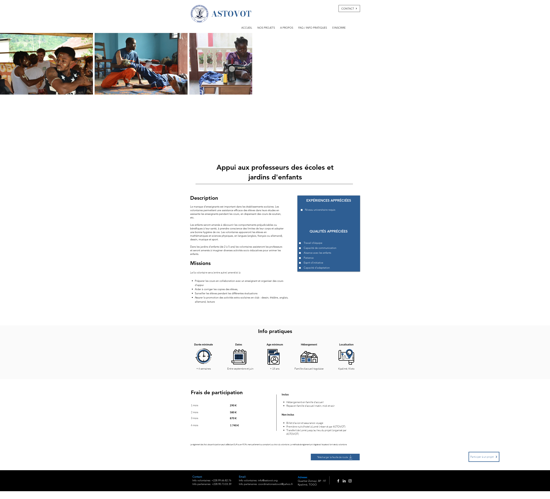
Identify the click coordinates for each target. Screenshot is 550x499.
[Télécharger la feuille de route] (335, 457)
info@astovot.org (268, 480)
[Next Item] (245, 63)
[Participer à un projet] (484, 457)
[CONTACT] (349, 8)
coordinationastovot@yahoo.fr (275, 484)
